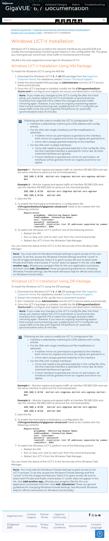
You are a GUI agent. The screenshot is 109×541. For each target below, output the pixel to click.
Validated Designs (56, 4)
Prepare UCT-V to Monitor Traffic (26, 33)
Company (31, 526)
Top (99, 533)
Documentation (78, 526)
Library (36, 4)
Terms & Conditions (59, 526)
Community (59, 516)
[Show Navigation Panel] (105, 9)
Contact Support (31, 516)
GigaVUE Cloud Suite (21, 30)
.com (15, 515)
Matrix (76, 4)
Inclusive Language (96, 526)
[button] (104, 20)
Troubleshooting (94, 4)
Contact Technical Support (78, 79)
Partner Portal (44, 516)
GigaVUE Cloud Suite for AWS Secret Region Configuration (61, 30)
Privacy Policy (44, 526)
